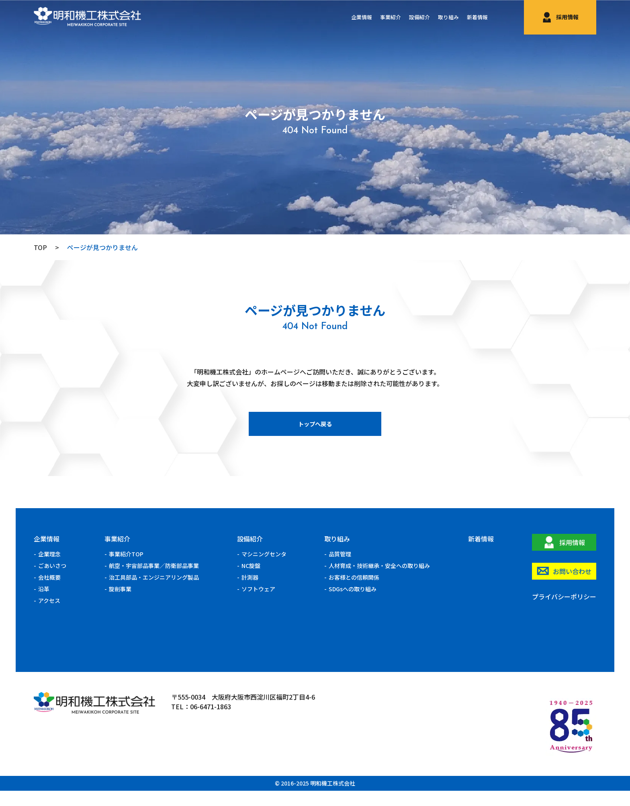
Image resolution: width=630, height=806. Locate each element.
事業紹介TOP (126, 569)
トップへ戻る (315, 436)
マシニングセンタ (263, 569)
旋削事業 (120, 604)
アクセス (49, 616)
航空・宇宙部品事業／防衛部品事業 (154, 581)
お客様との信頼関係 (354, 592)
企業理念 (49, 569)
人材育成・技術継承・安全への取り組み (379, 581)
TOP (40, 247)
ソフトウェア (258, 604)
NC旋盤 (250, 581)
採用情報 (567, 17)
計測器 (249, 592)
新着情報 (475, 17)
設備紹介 (407, 17)
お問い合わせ (572, 586)
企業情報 (340, 17)
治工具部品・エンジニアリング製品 (154, 592)
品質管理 (340, 569)
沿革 (43, 604)
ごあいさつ (52, 581)
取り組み (441, 17)
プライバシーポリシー (564, 612)
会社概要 (49, 592)
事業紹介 (374, 17)
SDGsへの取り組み (352, 604)
